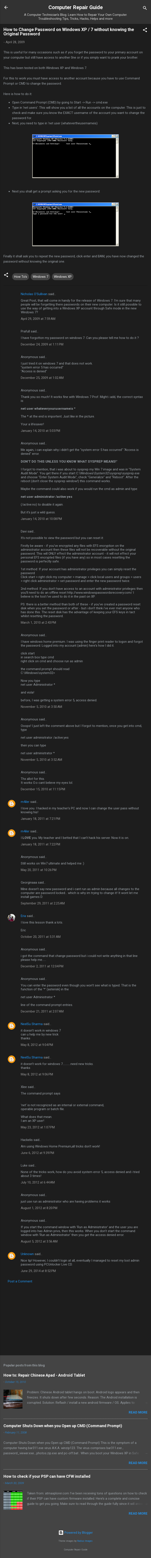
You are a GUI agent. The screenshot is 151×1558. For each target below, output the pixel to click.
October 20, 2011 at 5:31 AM (41, 937)
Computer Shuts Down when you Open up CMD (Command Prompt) (62, 1425)
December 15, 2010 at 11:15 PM (43, 789)
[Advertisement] (75, 1318)
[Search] (145, 8)
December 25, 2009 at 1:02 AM (42, 378)
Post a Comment (20, 1281)
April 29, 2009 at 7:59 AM (38, 319)
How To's (20, 277)
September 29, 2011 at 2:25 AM (43, 903)
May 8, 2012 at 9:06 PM (37, 1074)
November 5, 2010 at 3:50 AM (41, 707)
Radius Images (85, 1541)
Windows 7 (40, 277)
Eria (23, 916)
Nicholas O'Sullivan (34, 294)
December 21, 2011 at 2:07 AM (42, 1011)
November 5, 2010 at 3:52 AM (41, 760)
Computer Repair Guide (75, 7)
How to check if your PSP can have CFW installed (46, 1476)
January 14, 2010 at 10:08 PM (41, 519)
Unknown (27, 1254)
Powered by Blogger (75, 1533)
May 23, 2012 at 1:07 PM (38, 1127)
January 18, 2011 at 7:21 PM (40, 819)
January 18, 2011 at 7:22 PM (40, 844)
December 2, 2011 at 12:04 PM (42, 966)
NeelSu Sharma (32, 1024)
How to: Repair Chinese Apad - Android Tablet (44, 1375)
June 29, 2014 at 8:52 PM (38, 1271)
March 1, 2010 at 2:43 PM (38, 623)
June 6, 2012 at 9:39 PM (37, 1153)
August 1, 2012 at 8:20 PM (39, 1208)
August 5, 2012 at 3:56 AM (39, 1241)
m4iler (25, 802)
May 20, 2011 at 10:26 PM (38, 870)
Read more (138, 1412)
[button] (145, 30)
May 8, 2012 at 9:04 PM (37, 1045)
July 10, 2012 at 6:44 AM (38, 1182)
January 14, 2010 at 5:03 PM (40, 431)
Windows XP (63, 277)
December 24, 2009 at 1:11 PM (42, 344)
